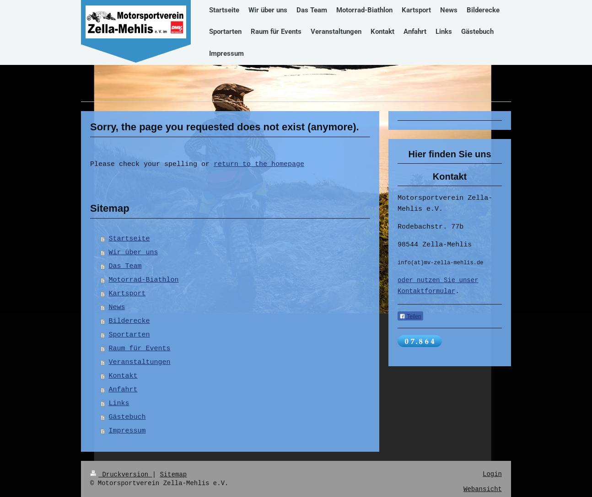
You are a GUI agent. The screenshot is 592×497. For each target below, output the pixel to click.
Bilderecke (129, 321)
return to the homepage (259, 164)
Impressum (127, 431)
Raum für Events (140, 348)
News (117, 307)
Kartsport (127, 294)
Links (119, 403)
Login (492, 474)
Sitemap (173, 474)
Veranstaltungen (140, 362)
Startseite (129, 239)
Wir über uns (133, 252)
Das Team (125, 266)
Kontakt (123, 376)
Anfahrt (123, 390)
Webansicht (482, 489)
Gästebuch (127, 417)
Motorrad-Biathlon (144, 280)
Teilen (410, 317)
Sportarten (129, 335)
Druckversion (121, 474)
